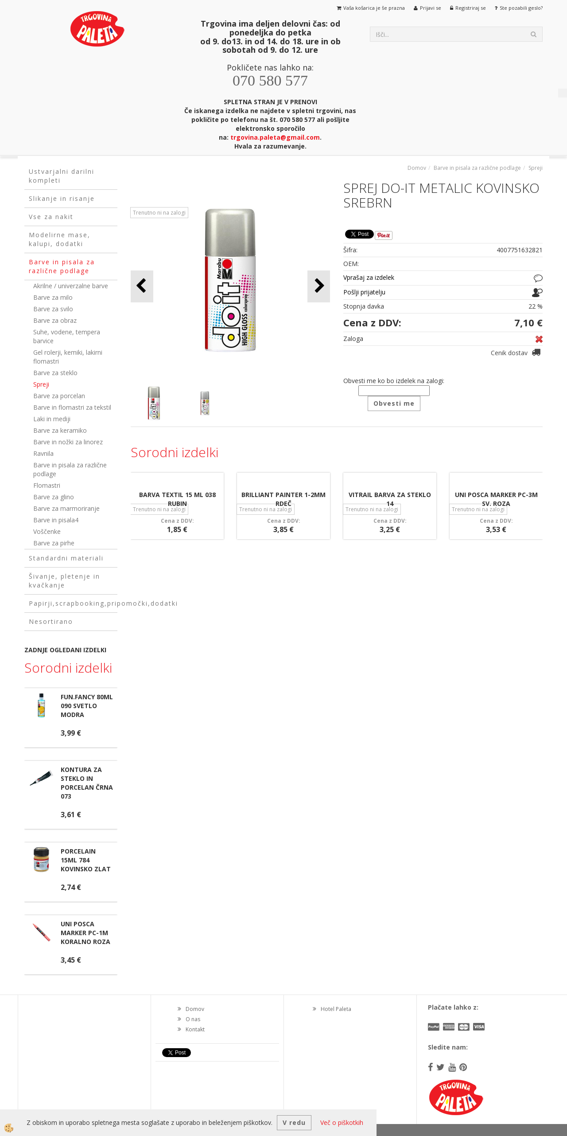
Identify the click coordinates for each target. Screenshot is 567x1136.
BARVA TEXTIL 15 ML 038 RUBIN (177, 499)
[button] (318, 286)
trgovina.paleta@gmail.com (275, 137)
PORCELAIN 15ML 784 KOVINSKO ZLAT (86, 860)
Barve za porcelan (59, 396)
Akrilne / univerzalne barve (70, 286)
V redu (294, 1122)
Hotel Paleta (336, 1009)
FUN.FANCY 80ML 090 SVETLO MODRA (87, 706)
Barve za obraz (55, 320)
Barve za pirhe (53, 543)
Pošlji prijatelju (364, 292)
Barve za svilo (53, 309)
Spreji (41, 384)
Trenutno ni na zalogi (159, 212)
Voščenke (47, 531)
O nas (193, 1019)
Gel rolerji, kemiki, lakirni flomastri (67, 356)
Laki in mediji (51, 419)
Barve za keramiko (60, 430)
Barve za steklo (55, 372)
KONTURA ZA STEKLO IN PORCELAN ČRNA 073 (87, 782)
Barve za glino (53, 497)
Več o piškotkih (341, 1122)
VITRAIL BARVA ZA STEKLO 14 (390, 499)
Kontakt (195, 1029)
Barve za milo (53, 297)
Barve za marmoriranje (66, 508)
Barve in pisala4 (55, 520)
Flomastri (46, 485)
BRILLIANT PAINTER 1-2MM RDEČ (283, 499)
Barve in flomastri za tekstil (72, 407)
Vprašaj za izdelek (368, 277)
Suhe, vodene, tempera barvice (66, 336)
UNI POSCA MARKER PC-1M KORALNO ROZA (85, 933)
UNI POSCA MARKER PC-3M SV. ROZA (496, 499)
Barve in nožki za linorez (68, 442)
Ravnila (43, 453)
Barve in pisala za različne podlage (70, 469)
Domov (417, 168)
